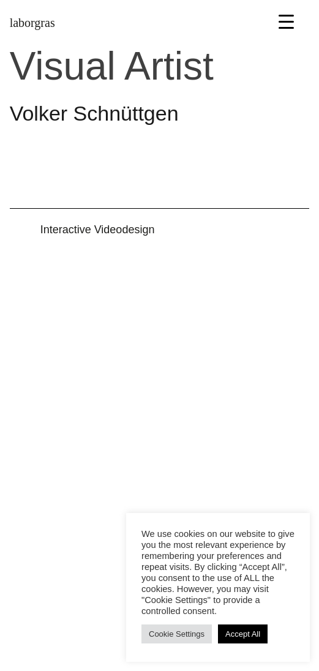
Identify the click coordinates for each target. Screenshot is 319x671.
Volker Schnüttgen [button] (94, 113)
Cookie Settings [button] (177, 634)
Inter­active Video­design (97, 229)
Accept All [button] (242, 634)
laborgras (32, 22)
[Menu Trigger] (286, 21)
